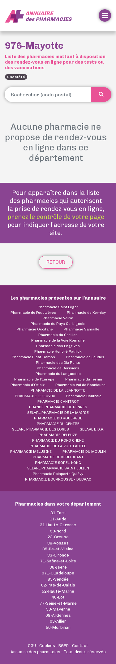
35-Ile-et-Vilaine (58, 549)
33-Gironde (58, 555)
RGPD (63, 645)
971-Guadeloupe (58, 573)
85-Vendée (58, 579)
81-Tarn (58, 513)
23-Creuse (58, 537)
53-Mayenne (58, 609)
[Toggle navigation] (105, 15)
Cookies (47, 645)
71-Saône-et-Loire (58, 561)
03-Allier (58, 621)
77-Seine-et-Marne (58, 603)
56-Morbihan (58, 627)
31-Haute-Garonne (58, 525)
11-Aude (58, 519)
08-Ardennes (58, 615)
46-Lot (58, 597)
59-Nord (58, 531)
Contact (80, 645)
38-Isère (58, 567)
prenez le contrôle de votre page (55, 217)
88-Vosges (58, 543)
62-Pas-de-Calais (58, 585)
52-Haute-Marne (58, 591)
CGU (32, 645)
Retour (55, 262)
